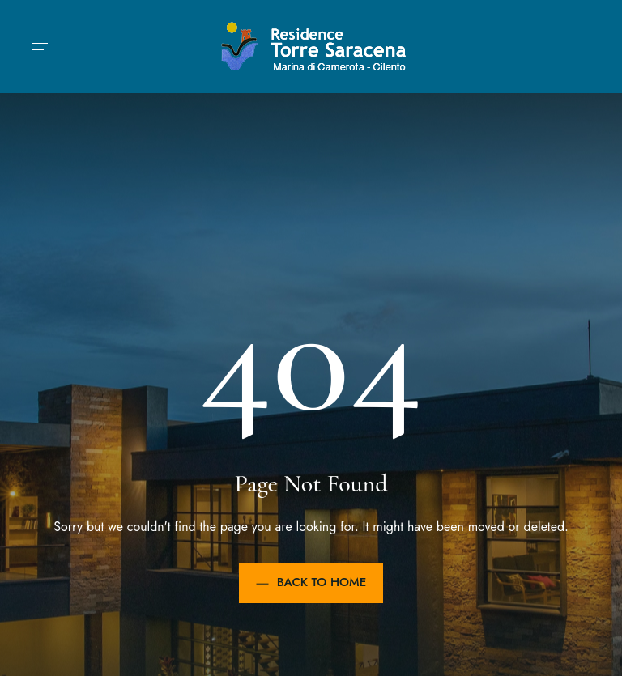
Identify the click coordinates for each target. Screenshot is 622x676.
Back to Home (311, 582)
